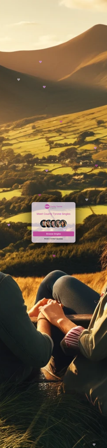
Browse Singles (53, 234)
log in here (59, 239)
